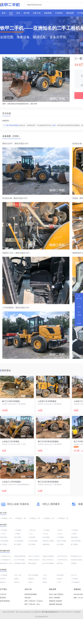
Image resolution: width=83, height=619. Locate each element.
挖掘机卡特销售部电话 (50, 556)
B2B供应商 (60, 575)
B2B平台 (17, 582)
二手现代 (74, 534)
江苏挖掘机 (31, 537)
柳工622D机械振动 (48, 563)
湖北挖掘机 (46, 537)
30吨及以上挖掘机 (48, 541)
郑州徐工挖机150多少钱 (35, 560)
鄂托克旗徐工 (32, 563)
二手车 (45, 575)
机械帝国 (31, 579)
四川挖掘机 (17, 537)
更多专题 (59, 563)
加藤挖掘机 (46, 544)
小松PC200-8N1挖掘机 (64, 556)
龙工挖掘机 (31, 544)
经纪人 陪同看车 (54, 598)
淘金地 (30, 582)
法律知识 (59, 579)
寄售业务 (28, 598)
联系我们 (3, 598)
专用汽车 (3, 579)
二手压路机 (46, 530)
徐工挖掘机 (60, 544)
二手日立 (45, 534)
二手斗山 (59, 534)
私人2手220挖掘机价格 (21, 560)
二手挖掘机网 (75, 582)
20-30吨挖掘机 (33, 541)
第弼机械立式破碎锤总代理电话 (24, 563)
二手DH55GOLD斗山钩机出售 (66, 560)
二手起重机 (74, 530)
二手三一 (31, 534)
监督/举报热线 (5, 601)
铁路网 (16, 579)
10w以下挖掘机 (61, 541)
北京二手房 (17, 575)
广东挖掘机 (60, 537)
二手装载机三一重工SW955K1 (52, 518)
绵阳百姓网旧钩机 (20, 556)
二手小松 (3, 534)
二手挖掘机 (3, 530)
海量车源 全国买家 (55, 601)
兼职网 (45, 582)
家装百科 (3, 582)
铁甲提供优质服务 (31, 594)
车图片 (45, 579)
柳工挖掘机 (17, 544)
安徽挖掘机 (74, 537)
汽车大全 (74, 575)
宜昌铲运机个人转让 (6, 563)
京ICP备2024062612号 (49, 612)
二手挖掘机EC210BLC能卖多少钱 (10, 560)
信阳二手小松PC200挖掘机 (36, 556)
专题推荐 (74, 563)
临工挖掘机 (3, 544)
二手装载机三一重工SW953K (37, 518)
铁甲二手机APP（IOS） (33, 604)
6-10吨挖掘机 (4, 541)
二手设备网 (3, 575)
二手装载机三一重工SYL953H (23, 518)
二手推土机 (31, 530)
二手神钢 (17, 534)
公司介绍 (3, 594)
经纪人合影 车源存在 (56, 594)
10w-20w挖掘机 (76, 541)
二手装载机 (17, 530)
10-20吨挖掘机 (18, 541)
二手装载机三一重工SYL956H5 (66, 518)
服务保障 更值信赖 (55, 604)
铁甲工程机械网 (33, 575)
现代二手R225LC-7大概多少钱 (52, 560)
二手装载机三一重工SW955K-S (10, 518)
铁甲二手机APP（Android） (34, 601)
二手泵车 (59, 530)
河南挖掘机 (3, 537)
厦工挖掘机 (74, 544)
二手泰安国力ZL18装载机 (8, 556)
